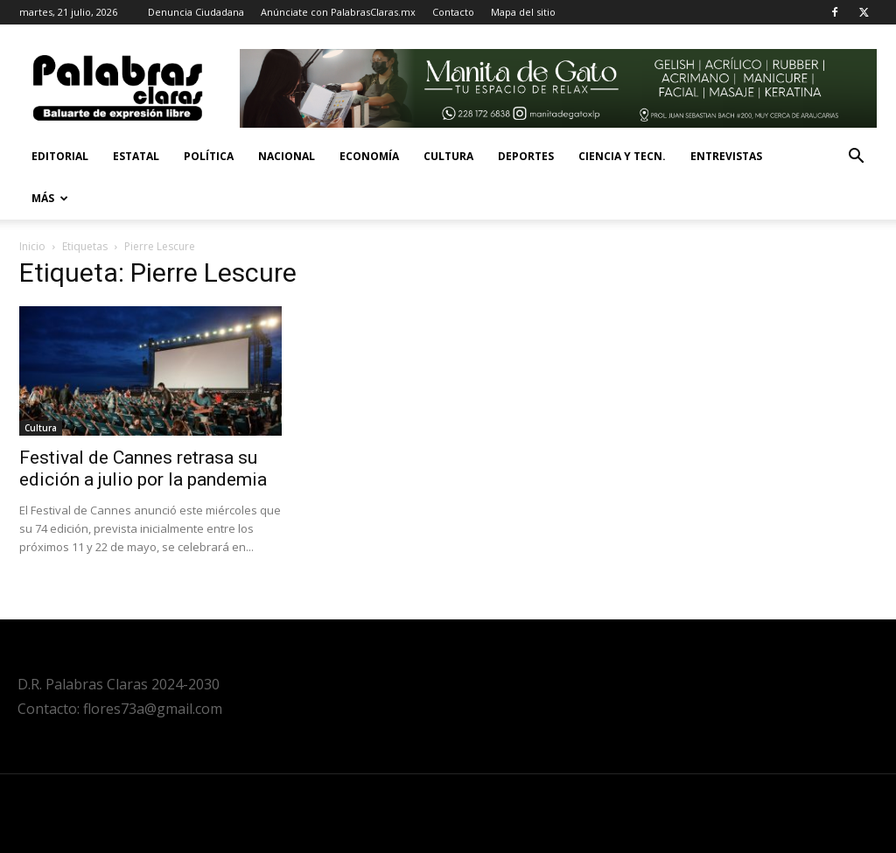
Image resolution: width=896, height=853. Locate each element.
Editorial (60, 156)
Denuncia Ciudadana (196, 11)
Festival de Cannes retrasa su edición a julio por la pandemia (143, 468)
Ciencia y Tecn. (622, 156)
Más (50, 198)
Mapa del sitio (523, 11)
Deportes (526, 156)
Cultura (448, 156)
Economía (369, 156)
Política (209, 156)
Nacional (286, 156)
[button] (856, 158)
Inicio (32, 246)
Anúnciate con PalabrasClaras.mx (338, 11)
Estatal (136, 156)
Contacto (453, 11)
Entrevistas (726, 156)
